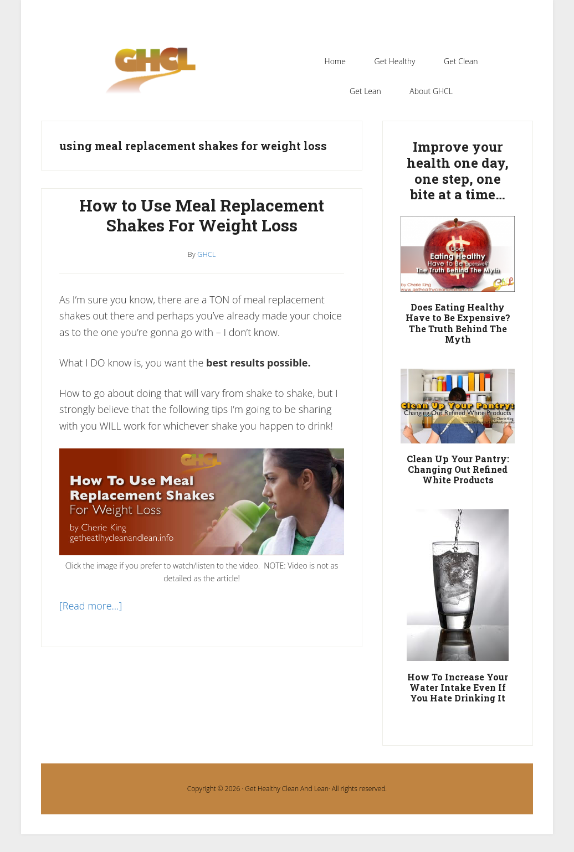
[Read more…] (90, 605)
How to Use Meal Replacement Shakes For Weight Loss (201, 215)
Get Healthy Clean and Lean (156, 77)
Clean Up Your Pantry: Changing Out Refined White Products (458, 469)
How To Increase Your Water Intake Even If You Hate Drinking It (457, 687)
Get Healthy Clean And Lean (286, 788)
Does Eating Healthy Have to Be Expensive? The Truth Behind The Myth (458, 323)
